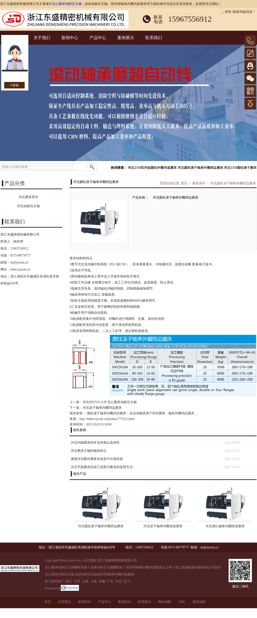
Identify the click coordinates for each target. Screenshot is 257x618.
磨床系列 (198, 183)
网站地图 (164, 602)
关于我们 (42, 37)
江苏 (77, 581)
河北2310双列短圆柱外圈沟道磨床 (152, 167)
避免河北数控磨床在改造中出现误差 (97, 459)
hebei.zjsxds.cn (20, 269)
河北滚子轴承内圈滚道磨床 (163, 526)
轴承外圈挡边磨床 (181, 413)
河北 (118, 581)
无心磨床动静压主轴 (66, 4)
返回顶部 (199, 602)
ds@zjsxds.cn (19, 262)
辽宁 (126, 581)
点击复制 (89, 560)
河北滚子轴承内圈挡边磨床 (102, 407)
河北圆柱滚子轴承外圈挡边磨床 (200, 167)
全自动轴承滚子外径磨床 (147, 413)
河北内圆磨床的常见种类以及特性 (95, 442)
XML (181, 602)
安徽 (102, 581)
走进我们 (64, 602)
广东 (110, 581)
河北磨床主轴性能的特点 (89, 451)
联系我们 (153, 37)
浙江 (69, 581)
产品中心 (97, 37)
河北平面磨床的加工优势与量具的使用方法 (102, 467)
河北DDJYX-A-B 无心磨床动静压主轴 (110, 402)
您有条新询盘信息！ (238, 12)
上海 (93, 581)
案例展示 (125, 37)
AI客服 (14, 85)
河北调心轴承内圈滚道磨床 (225, 526)
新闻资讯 (84, 602)
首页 (184, 183)
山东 (85, 581)
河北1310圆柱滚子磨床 (240, 167)
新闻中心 (69, 37)
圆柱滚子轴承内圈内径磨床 (106, 413)
